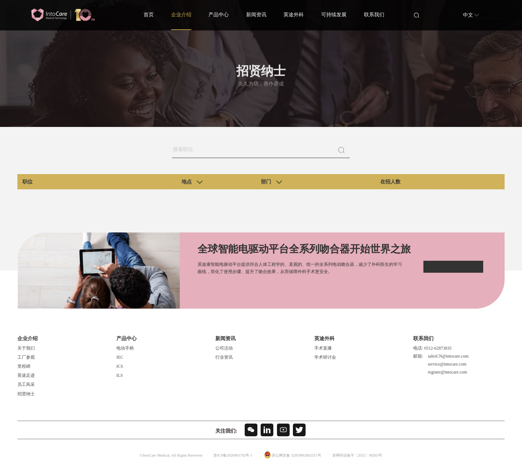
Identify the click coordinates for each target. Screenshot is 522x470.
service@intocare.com (447, 363)
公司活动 (224, 348)
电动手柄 (125, 348)
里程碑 (23, 366)
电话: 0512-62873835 (432, 348)
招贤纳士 (26, 393)
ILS (119, 375)
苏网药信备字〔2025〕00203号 (359, 456)
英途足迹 (26, 375)
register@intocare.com (447, 371)
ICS (119, 366)
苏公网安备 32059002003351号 (295, 456)
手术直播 (323, 348)
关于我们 (26, 348)
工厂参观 (26, 357)
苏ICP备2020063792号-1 (230, 456)
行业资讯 (224, 357)
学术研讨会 (325, 357)
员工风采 (26, 384)
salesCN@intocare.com (448, 356)
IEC (119, 357)
